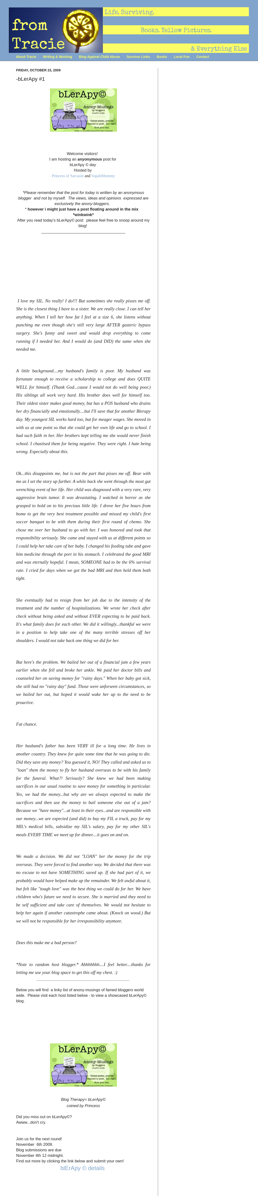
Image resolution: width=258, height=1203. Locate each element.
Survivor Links (138, 57)
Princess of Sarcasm (68, 176)
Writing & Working (57, 57)
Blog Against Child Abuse (99, 57)
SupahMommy (103, 176)
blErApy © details (83, 1168)
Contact (202, 57)
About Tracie (26, 57)
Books (162, 57)
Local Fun (182, 57)
